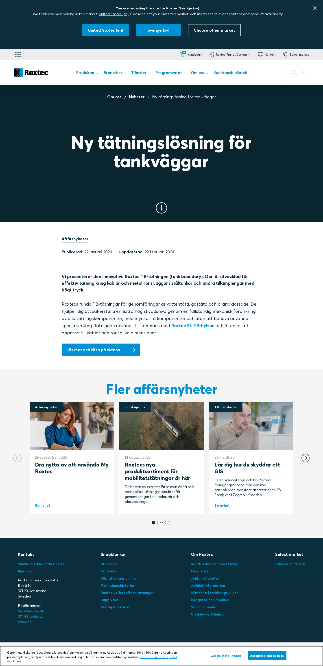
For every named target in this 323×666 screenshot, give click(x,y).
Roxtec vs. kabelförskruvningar (127, 592)
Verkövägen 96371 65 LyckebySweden (31, 616)
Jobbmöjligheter (205, 578)
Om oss (114, 96)
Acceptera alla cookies (267, 655)
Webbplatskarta (115, 607)
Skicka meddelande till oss (41, 564)
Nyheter (137, 96)
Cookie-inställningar (208, 614)
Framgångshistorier (117, 585)
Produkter (109, 571)
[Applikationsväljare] (18, 54)
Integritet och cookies (210, 600)
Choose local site (290, 564)
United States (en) (114, 14)
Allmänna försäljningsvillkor (214, 592)
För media (199, 571)
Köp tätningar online (118, 578)
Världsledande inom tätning (214, 564)
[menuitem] (87, 73)
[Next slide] (305, 458)
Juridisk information (208, 585)
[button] (190, 54)
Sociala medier (204, 607)
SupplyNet (110, 600)
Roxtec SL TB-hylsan (192, 325)
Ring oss (25, 571)
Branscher (109, 564)
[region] (161, 656)
